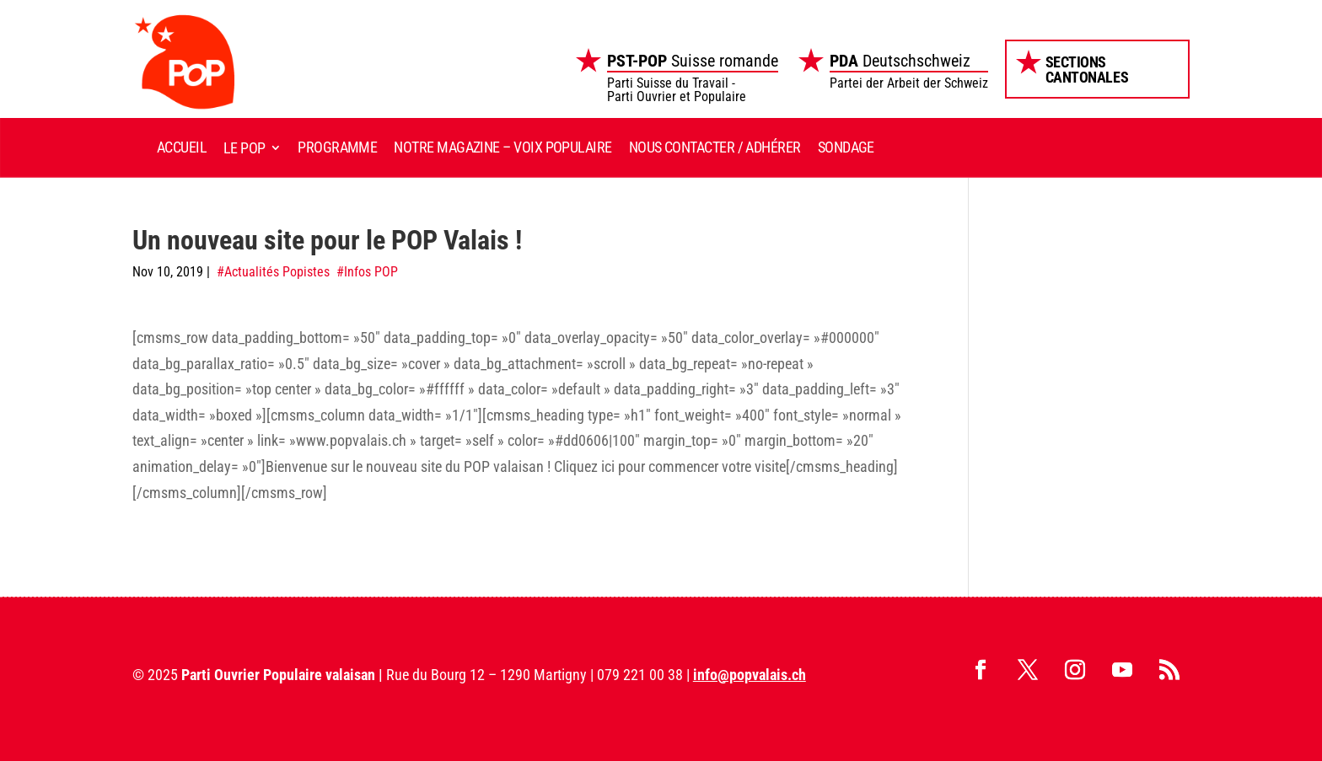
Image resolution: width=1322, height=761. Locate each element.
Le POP (244, 148)
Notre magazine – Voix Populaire (502, 147)
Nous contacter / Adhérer (715, 147)
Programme (337, 147)
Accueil (182, 147)
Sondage (846, 147)
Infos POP (371, 272)
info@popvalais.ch (749, 674)
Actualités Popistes (277, 272)
